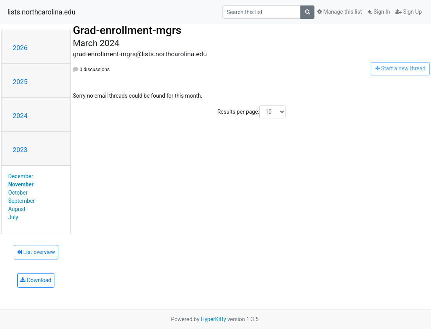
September (21, 201)
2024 (20, 116)
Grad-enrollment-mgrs (127, 30)
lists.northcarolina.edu (41, 12)
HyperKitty (213, 319)
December (20, 176)
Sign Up (408, 12)
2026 (20, 48)
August (16, 209)
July (13, 217)
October (17, 193)
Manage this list (339, 12)
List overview (36, 252)
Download (35, 280)
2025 (20, 82)
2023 (20, 150)
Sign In (379, 12)
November (21, 184)
